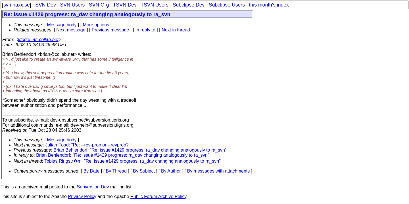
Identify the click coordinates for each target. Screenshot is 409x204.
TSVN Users (154, 5)
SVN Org (99, 5)
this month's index (269, 5)
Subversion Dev (93, 186)
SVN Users (72, 5)
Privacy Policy (82, 196)
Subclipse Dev (188, 5)
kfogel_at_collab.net (38, 39)
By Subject (144, 171)
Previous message (110, 29)
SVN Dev (45, 5)
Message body (61, 24)
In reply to (145, 29)
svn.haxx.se (16, 5)
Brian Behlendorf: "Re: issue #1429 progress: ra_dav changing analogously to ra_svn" (140, 150)
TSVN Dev (125, 5)
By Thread (116, 171)
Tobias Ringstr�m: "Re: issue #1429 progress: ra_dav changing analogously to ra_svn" (132, 161)
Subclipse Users (227, 5)
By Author (171, 171)
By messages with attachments (218, 171)
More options (96, 24)
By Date (91, 171)
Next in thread (176, 29)
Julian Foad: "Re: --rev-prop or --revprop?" (87, 145)
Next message (70, 29)
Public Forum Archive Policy (158, 196)
